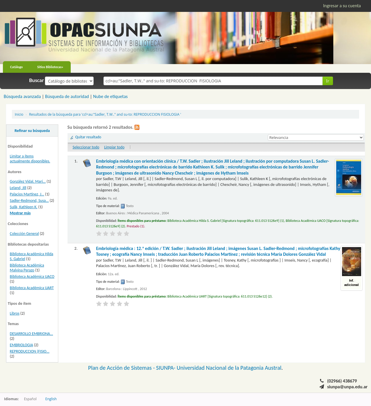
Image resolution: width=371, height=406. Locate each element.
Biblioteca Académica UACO (32, 276)
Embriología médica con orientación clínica (212, 167)
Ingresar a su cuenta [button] (342, 5)
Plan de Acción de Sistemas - (122, 367)
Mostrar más (20, 213)
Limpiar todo (114, 147)
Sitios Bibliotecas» (50, 67)
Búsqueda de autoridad (67, 96)
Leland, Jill (18, 187)
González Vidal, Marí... (28, 181)
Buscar (36, 80)
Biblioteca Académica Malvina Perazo (27, 268)
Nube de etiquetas (110, 96)
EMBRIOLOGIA (21, 344)
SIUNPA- (166, 367)
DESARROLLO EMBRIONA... (31, 333)
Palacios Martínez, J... (27, 194)
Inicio (19, 114)
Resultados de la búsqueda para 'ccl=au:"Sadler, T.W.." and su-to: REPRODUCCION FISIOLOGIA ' (105, 114)
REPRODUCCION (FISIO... (30, 351)
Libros (14, 313)
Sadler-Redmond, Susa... (29, 200)
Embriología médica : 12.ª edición (218, 251)
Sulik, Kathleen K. (23, 206)
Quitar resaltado (88, 137)
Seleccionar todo (85, 147)
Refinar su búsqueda (32, 130)
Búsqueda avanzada (22, 96)
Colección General (24, 233)
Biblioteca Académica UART (32, 287)
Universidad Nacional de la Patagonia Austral (229, 367)
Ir (327, 81)
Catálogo (16, 67)
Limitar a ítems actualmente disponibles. (30, 159)
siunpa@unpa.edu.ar (347, 386)
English (51, 398)
